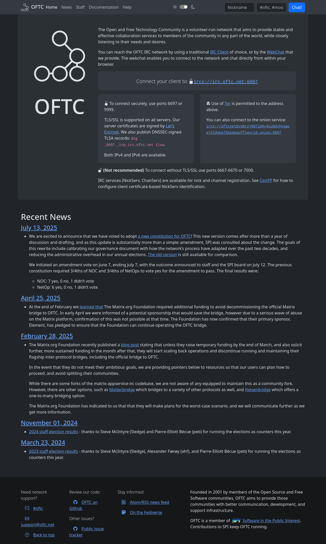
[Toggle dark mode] (184, 7)
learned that (91, 307)
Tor (228, 103)
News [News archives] (66, 7)
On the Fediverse (140, 512)
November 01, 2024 (49, 422)
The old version (162, 254)
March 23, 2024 (43, 442)
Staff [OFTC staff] (80, 7)
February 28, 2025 (47, 335)
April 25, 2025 (40, 298)
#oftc (32, 508)
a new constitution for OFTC (164, 236)
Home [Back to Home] (52, 7)
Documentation (104, 7)
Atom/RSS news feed (143, 502)
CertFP (266, 180)
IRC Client (219, 52)
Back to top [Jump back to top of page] (38, 535)
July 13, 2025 (39, 227)
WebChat (275, 52)
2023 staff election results (53, 451)
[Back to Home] (32, 6)
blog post (130, 345)
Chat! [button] (297, 7)
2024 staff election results (53, 431)
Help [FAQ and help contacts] (127, 7)
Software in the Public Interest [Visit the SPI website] (271, 520)
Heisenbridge (257, 389)
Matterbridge (122, 389)
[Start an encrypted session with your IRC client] (226, 81)
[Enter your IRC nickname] (239, 7)
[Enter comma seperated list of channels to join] (271, 7)
